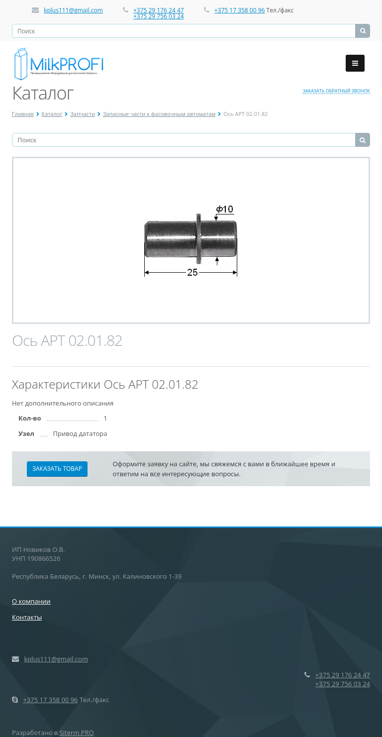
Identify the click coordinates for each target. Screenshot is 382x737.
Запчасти (82, 113)
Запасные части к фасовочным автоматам (159, 113)
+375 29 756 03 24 (158, 16)
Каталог (52, 113)
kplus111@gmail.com (73, 10)
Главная (23, 113)
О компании (31, 601)
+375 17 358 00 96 (239, 10)
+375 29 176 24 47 (158, 10)
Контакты (27, 617)
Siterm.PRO (77, 732)
